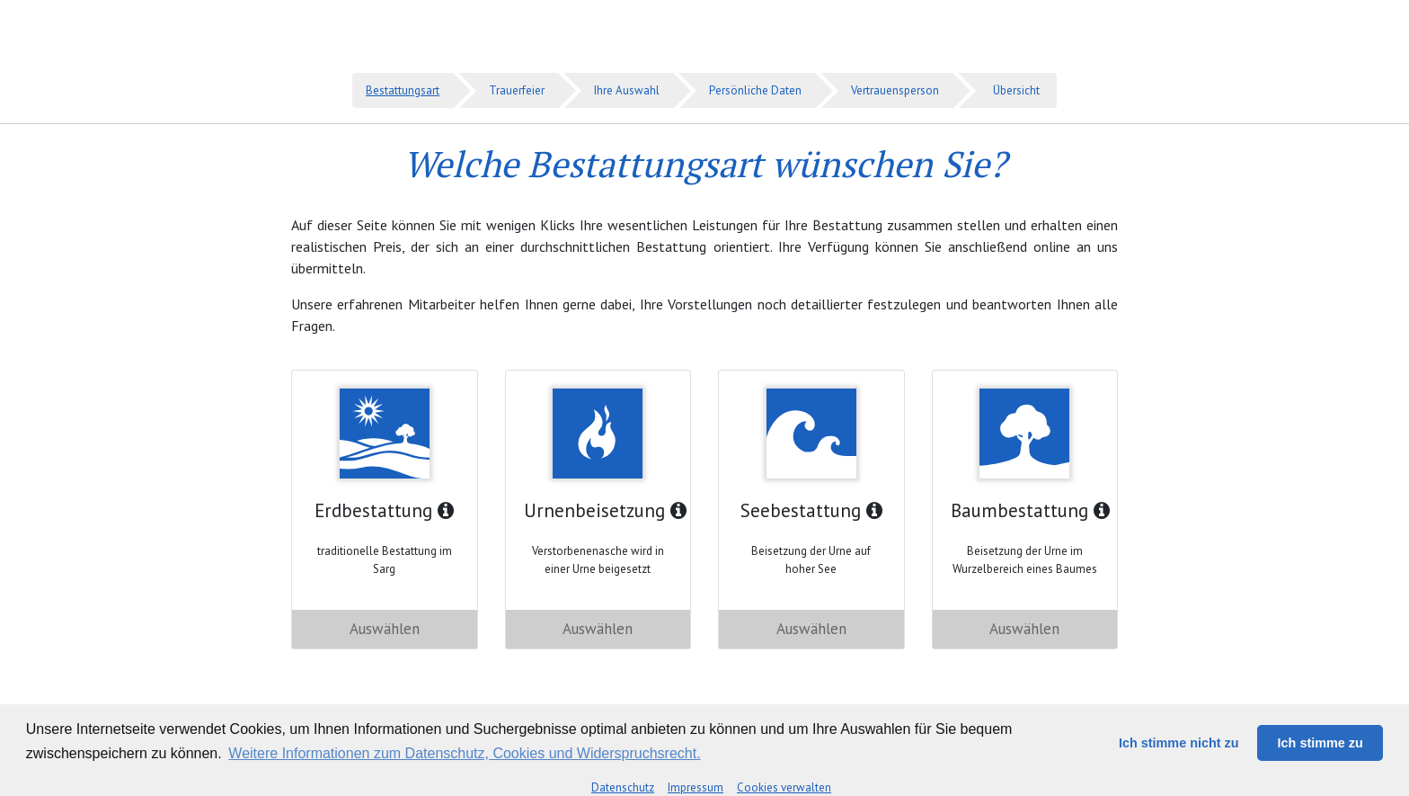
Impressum (695, 787)
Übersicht (1016, 90)
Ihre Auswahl (627, 90)
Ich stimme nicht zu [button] (1179, 743)
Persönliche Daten (755, 90)
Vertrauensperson (895, 90)
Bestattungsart (402, 90)
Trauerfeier (517, 90)
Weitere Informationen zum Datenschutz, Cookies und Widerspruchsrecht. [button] (464, 753)
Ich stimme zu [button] (1320, 743)
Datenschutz (622, 787)
